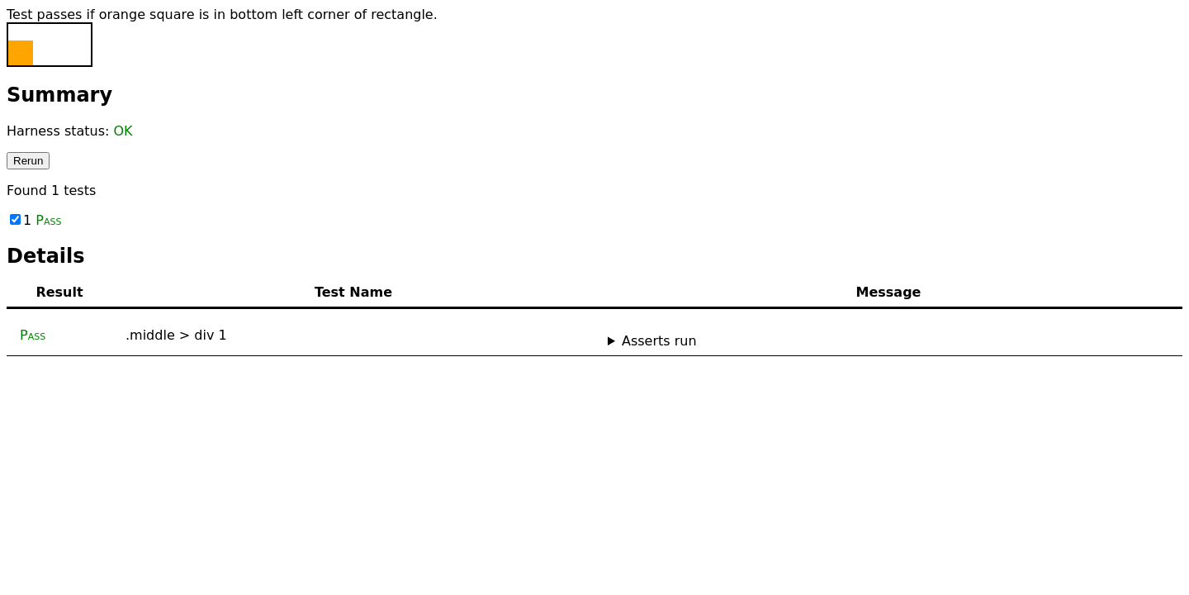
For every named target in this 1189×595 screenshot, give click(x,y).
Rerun (28, 161)
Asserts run (659, 341)
